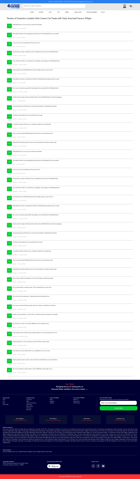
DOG (50, 12)
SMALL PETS (78, 12)
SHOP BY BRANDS (91, 12)
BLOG (103, 12)
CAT (58, 12)
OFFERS (41, 12)
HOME (32, 12)
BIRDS (67, 12)
